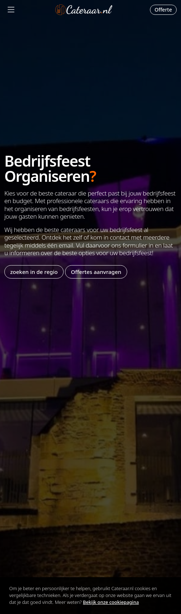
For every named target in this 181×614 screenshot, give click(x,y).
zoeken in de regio (34, 271)
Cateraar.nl (84, 10)
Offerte (163, 9)
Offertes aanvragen (96, 271)
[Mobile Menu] (11, 9)
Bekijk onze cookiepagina (111, 602)
